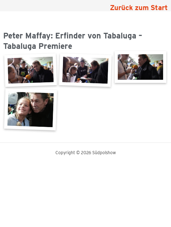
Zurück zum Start (139, 7)
